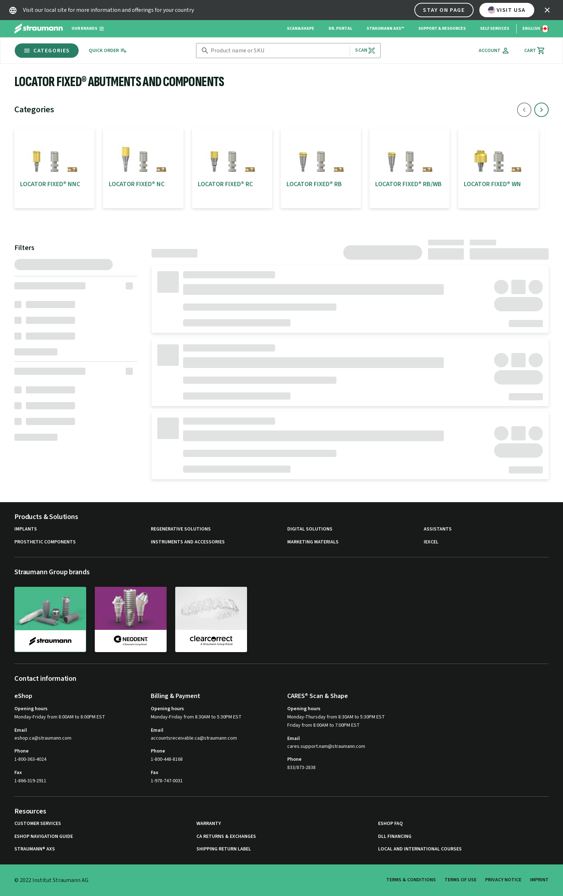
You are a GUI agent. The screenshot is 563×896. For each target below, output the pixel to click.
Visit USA (507, 10)
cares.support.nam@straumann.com (326, 746)
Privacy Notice (503, 879)
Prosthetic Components (45, 542)
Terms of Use (460, 879)
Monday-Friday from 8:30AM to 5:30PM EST (196, 717)
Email (20, 730)
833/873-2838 (301, 767)
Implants (25, 529)
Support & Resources (442, 28)
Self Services (494, 28)
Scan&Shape (300, 28)
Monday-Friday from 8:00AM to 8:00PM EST (59, 717)
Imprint (539, 879)
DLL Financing (394, 836)
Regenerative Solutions (181, 529)
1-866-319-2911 (30, 780)
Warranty (208, 823)
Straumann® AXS (34, 849)
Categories (46, 51)
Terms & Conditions (411, 879)
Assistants (438, 529)
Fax (18, 772)
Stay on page (444, 10)
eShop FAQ (390, 823)
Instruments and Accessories (188, 542)
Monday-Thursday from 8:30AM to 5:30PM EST (336, 717)
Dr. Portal (340, 28)
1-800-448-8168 (167, 759)
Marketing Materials (313, 542)
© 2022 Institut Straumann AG (51, 880)
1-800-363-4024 (30, 759)
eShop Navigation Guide (43, 836)
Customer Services (37, 823)
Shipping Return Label (223, 849)
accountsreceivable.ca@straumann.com (194, 738)
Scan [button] (365, 50)
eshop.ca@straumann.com (42, 738)
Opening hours (30, 708)
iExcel (431, 542)
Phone (21, 751)
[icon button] (547, 10)
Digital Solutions (309, 529)
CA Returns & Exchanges (226, 836)
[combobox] (279, 50)
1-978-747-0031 (167, 780)
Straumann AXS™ (385, 28)
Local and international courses (420, 849)
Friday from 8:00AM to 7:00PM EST (323, 725)
